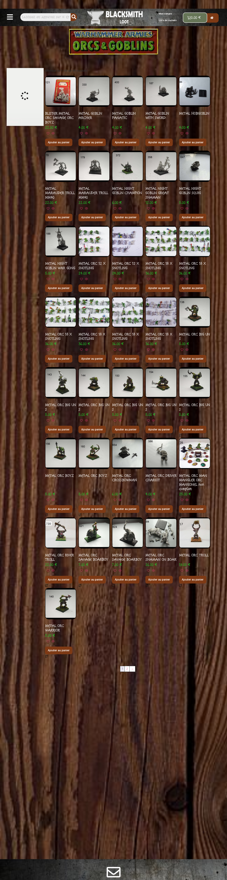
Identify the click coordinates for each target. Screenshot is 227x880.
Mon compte (165, 13)
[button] (10, 17)
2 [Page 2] (127, 669)
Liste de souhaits (168, 20)
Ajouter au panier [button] (59, 142)
